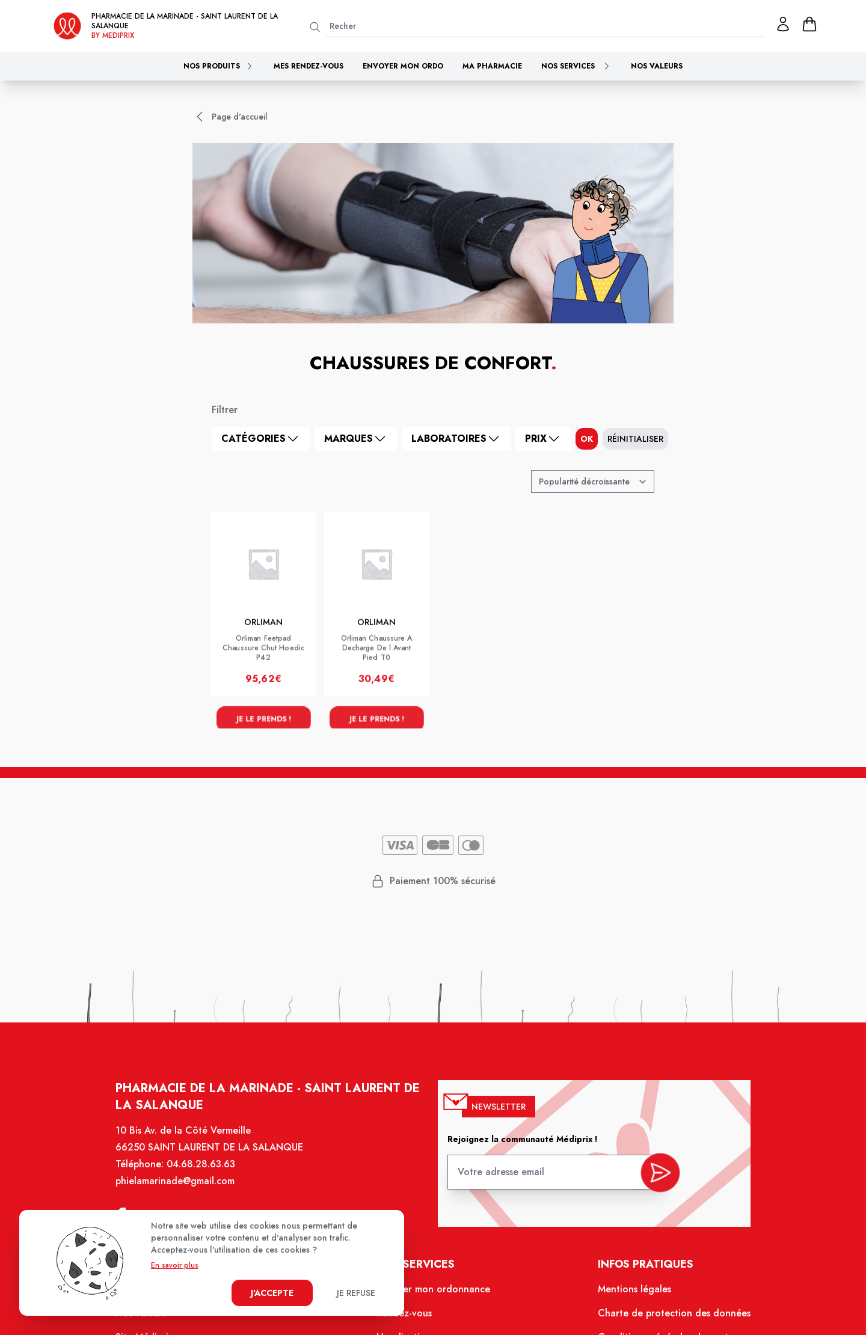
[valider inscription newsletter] (653, 1178)
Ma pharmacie (492, 66)
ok (586, 439)
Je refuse (356, 1293)
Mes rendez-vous (308, 66)
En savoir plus (174, 1265)
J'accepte (272, 1293)
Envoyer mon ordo (403, 66)
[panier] (809, 24)
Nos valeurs (657, 66)
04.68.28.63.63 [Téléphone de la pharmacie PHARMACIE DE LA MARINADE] (209, 1174)
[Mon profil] (783, 24)
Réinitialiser (635, 439)
